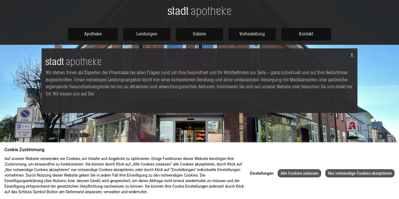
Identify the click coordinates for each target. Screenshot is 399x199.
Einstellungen (262, 173)
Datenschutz (159, 192)
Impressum (181, 192)
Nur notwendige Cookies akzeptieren (360, 173)
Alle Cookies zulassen (299, 173)
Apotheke (93, 34)
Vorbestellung (252, 34)
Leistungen (146, 34)
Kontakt (306, 34)
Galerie (199, 34)
